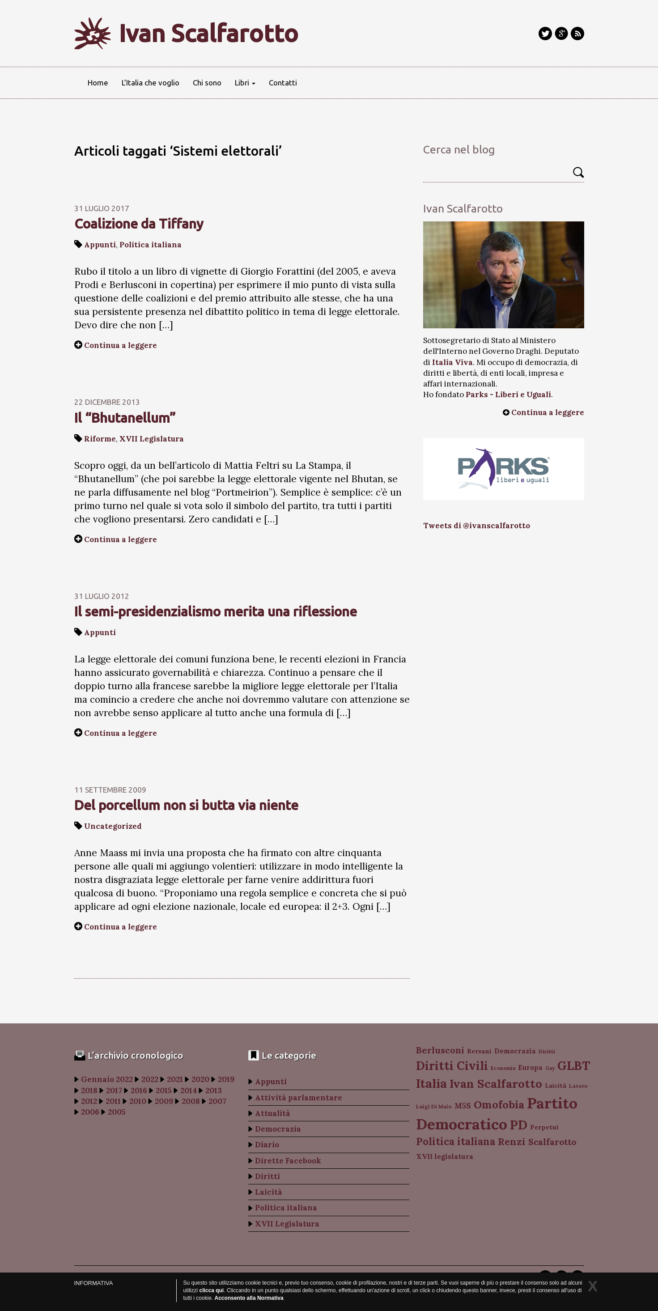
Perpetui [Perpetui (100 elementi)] (544, 1127)
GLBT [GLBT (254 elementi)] (573, 1065)
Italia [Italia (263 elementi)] (431, 1083)
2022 (149, 1079)
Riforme (100, 439)
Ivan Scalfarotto (208, 33)
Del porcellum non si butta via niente (186, 805)
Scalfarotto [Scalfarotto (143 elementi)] (552, 1142)
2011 (113, 1101)
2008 (191, 1101)
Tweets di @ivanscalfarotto (476, 525)
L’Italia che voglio (150, 82)
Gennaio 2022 (107, 1079)
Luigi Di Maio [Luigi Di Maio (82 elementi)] (434, 1106)
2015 (164, 1090)
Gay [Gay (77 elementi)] (550, 1068)
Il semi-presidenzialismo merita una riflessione (215, 611)
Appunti (100, 245)
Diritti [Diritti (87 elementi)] (547, 1051)
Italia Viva (452, 362)
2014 (188, 1090)
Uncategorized (113, 826)
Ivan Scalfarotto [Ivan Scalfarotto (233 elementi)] (496, 1083)
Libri (245, 82)
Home (98, 82)
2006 (90, 1112)
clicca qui (212, 1290)
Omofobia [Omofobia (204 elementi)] (499, 1105)
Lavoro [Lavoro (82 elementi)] (578, 1085)
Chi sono (207, 82)
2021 (175, 1079)
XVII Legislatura (151, 439)
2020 (200, 1079)
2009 (164, 1101)
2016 (139, 1090)
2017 (114, 1090)
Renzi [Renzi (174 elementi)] (512, 1141)
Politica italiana (150, 245)
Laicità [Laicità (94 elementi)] (555, 1086)
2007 (217, 1101)
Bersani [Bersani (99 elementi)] (479, 1051)
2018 (89, 1090)
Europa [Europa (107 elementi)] (530, 1067)
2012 (89, 1101)
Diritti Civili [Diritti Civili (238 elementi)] (452, 1065)
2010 (137, 1101)
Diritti (267, 1176)
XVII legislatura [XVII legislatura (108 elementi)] (444, 1156)
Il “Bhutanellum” (125, 417)
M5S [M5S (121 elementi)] (462, 1106)
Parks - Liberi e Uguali (508, 394)
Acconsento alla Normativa (249, 1298)
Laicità (268, 1192)
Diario (267, 1145)
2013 (213, 1090)
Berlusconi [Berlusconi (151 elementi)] (440, 1050)
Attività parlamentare (298, 1098)
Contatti (283, 82)
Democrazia (278, 1129)
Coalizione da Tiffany (139, 223)
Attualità (272, 1113)
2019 (226, 1079)
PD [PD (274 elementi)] (518, 1125)
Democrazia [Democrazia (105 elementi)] (515, 1051)
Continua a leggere (120, 345)
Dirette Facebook (288, 1161)
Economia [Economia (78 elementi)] (503, 1068)
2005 (117, 1112)
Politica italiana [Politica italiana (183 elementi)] (455, 1141)
